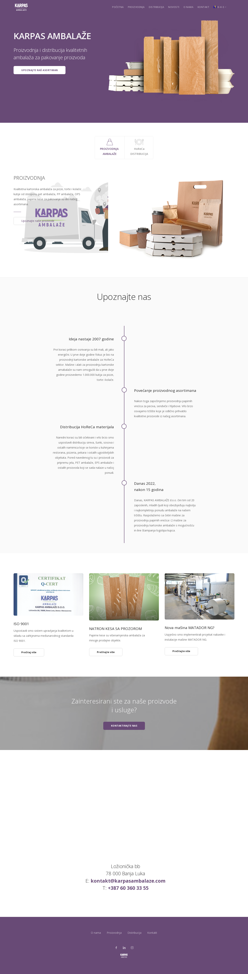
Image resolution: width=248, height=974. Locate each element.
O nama (188, 7)
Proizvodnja (136, 7)
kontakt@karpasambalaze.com (128, 880)
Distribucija (156, 7)
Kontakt (203, 7)
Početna (118, 7)
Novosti (173, 7)
